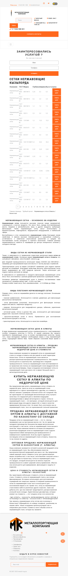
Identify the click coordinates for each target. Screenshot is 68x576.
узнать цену (57, 92)
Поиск (14, 25)
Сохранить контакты (34, 34)
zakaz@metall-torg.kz (35, 5)
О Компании (17, 541)
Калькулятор (52, 23)
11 (47, 207)
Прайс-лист (51, 18)
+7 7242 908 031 (17, 29)
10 (43, 207)
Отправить (34, 73)
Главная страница (15, 211)
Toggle (55, 3)
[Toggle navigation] (10, 44)
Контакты (16, 550)
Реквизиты (16, 548)
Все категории (17, 535)
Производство (18, 539)
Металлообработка (19, 537)
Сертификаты (17, 544)
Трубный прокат (28, 211)
